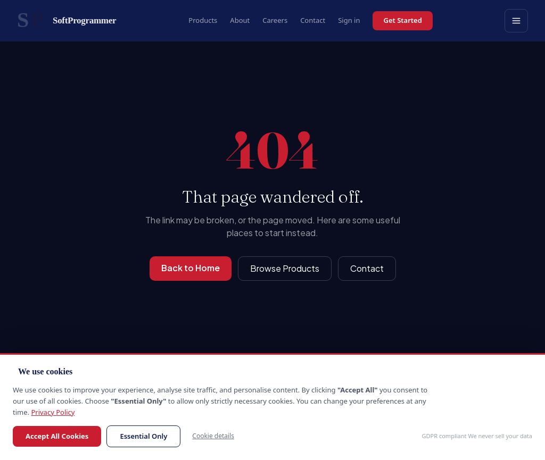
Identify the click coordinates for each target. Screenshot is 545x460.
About (240, 20)
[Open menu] (516, 20)
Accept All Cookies (57, 436)
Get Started (402, 20)
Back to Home (190, 267)
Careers (274, 20)
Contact (312, 20)
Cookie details (213, 435)
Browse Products (284, 268)
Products (202, 20)
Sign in (349, 20)
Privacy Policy (53, 412)
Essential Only (143, 436)
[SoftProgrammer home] (67, 21)
